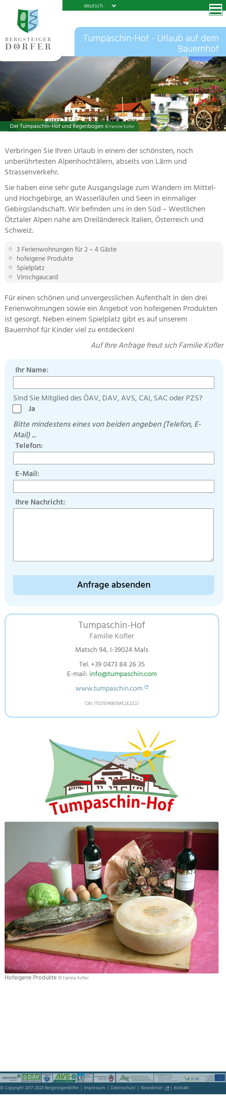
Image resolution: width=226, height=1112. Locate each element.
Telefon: (29, 446)
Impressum (95, 1088)
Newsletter (152, 1088)
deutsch (93, 6)
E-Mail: (27, 474)
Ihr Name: (32, 370)
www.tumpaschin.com (109, 689)
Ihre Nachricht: (40, 503)
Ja (34, 409)
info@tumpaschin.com (123, 674)
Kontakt (181, 1088)
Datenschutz (124, 1088)
